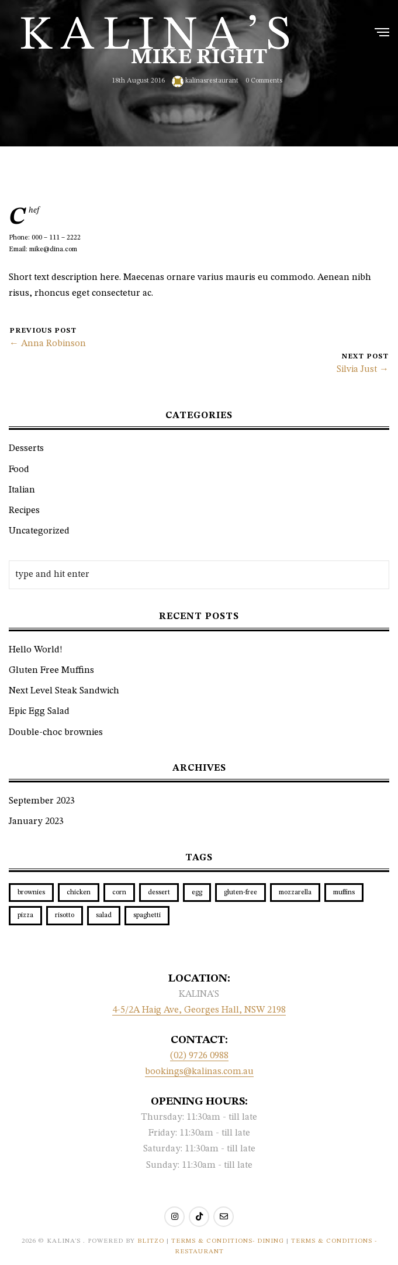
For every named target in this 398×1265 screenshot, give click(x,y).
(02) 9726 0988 (199, 1056)
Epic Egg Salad (39, 711)
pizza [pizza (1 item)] (25, 915)
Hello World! (36, 650)
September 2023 (42, 801)
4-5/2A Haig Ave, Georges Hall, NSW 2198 (199, 1010)
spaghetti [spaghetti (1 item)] (147, 915)
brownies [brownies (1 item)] (31, 892)
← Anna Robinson (47, 343)
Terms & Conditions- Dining (228, 1241)
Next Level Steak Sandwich (64, 691)
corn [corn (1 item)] (119, 892)
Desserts (26, 448)
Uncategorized (39, 531)
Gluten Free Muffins (51, 670)
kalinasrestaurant (205, 81)
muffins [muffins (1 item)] (344, 892)
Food (19, 469)
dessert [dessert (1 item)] (159, 892)
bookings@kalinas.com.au (199, 1071)
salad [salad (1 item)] (104, 915)
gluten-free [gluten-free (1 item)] (240, 892)
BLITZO (150, 1241)
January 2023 (36, 821)
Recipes (24, 510)
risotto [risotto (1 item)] (64, 915)
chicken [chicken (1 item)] (79, 892)
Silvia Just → (363, 369)
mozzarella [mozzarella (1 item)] (295, 892)
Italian (22, 490)
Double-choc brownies (56, 732)
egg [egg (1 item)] (197, 892)
